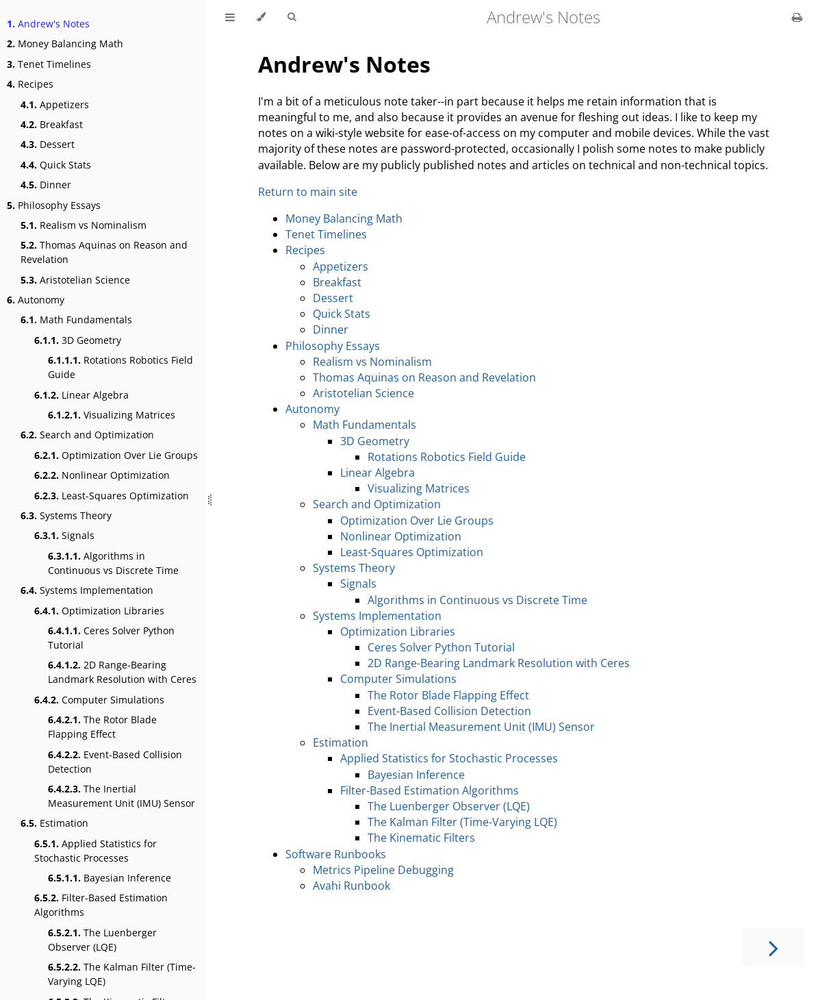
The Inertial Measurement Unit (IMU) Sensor (121, 796)
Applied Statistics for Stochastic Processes (95, 850)
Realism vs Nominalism (83, 225)
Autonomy (35, 299)
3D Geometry (77, 340)
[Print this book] (797, 17)
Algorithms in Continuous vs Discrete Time (113, 563)
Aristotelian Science (75, 279)
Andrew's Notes (48, 23)
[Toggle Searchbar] (292, 17)
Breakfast (52, 124)
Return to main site (307, 191)
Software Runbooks (335, 854)
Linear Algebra (81, 394)
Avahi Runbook (351, 885)
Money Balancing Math (65, 43)
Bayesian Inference (109, 877)
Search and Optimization (87, 434)
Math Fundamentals (76, 319)
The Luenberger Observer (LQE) (102, 939)
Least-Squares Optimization (111, 495)
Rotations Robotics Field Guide (120, 367)
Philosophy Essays (54, 205)
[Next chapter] (773, 947)
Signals (64, 535)
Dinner (46, 184)
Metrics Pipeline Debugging (383, 869)
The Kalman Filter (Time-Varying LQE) (122, 974)
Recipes (30, 83)
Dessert (48, 144)
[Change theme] (261, 17)
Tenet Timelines (49, 64)
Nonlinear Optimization (102, 475)
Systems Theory (66, 515)
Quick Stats (56, 164)
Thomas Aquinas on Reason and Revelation (104, 252)
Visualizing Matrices (111, 414)
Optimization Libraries (99, 610)
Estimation (54, 822)
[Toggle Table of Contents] (230, 17)
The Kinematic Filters (421, 837)
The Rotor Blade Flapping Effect (102, 726)
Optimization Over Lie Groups (116, 455)
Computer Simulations (99, 699)
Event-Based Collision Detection (115, 761)
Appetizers (55, 104)
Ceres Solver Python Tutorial (111, 637)
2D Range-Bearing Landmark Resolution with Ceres (122, 672)
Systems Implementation (87, 590)
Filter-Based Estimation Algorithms (101, 904)
